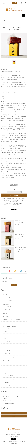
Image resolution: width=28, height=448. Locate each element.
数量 (14, 189)
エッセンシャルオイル (10, 357)
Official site (14, 413)
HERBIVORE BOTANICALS (9, 326)
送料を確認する (19, 203)
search (14, 3)
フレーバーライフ (9, 375)
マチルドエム (6, 316)
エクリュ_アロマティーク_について (11, 396)
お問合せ (5, 398)
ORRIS (4, 338)
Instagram (14, 416)
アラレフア (5, 348)
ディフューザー (8, 300)
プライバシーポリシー (8, 400)
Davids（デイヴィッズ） (8, 341)
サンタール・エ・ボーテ (10, 379)
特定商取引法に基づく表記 (9, 403)
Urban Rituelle (6, 304)
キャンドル (7, 297)
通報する (14, 207)
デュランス (7, 385)
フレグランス (8, 306)
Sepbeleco (5, 367)
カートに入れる (14, 195)
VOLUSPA (5, 294)
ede (3, 364)
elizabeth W (7, 382)
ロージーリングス (7, 313)
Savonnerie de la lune (8, 345)
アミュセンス (6, 360)
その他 (4, 373)
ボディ (6, 331)
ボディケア (7, 309)
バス (6, 335)
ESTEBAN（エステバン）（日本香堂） (12, 319)
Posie (4, 323)
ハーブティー (8, 350)
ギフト (4, 370)
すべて (4, 271)
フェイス (7, 328)
